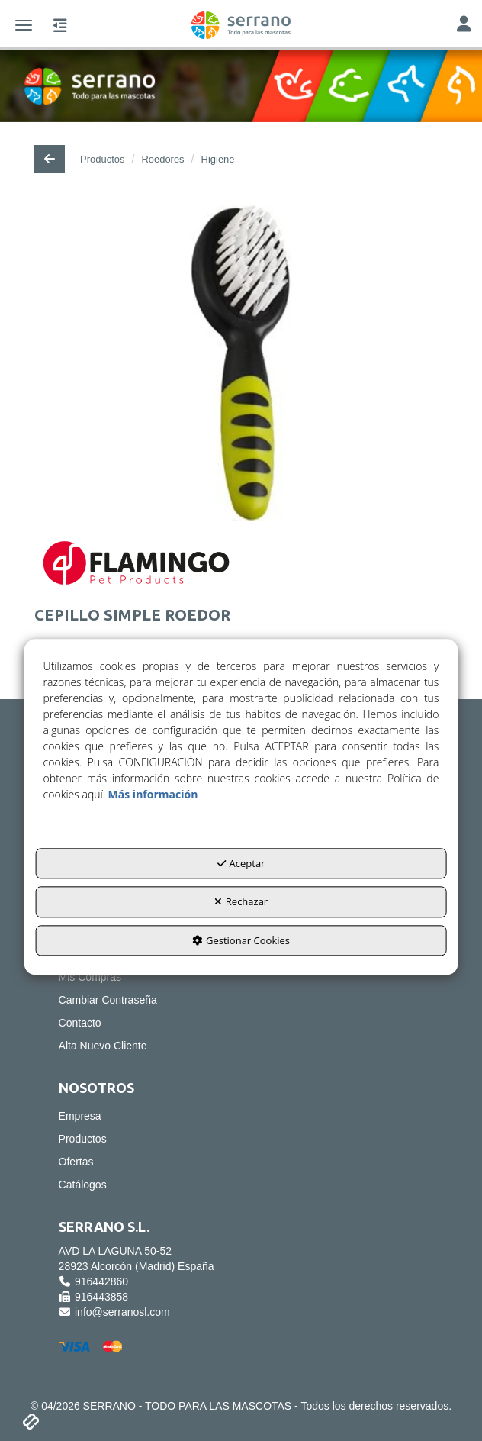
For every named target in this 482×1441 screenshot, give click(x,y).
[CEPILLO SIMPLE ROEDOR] (241, 363)
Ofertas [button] (76, 1162)
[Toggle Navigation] (463, 25)
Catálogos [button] (83, 1184)
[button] (241, 25)
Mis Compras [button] (90, 977)
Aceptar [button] (241, 863)
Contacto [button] (80, 1023)
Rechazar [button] (241, 902)
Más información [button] (153, 794)
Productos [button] (83, 1139)
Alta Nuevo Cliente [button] (103, 1046)
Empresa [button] (80, 1116)
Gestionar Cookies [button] (241, 940)
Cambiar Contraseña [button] (108, 1000)
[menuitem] (241, 977)
